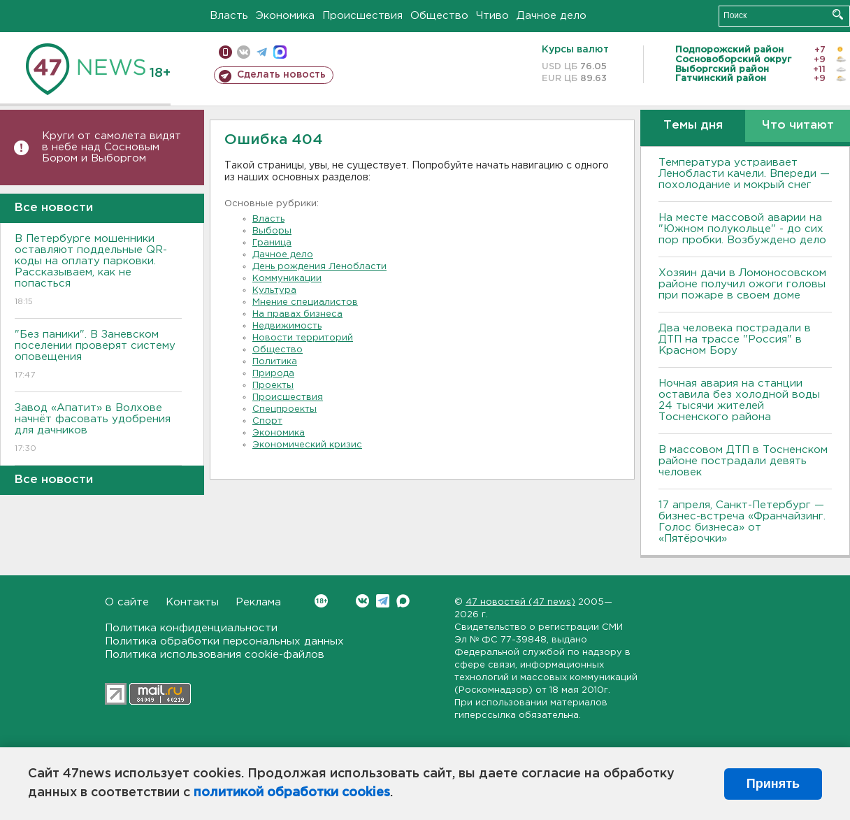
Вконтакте (321, 600)
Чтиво (492, 15)
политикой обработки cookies (292, 792)
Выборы (271, 231)
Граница (271, 243)
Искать (838, 14)
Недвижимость (287, 326)
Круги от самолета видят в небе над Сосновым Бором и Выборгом (111, 147)
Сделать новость (281, 75)
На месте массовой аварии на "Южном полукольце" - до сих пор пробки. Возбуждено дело (742, 229)
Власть (229, 15)
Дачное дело (551, 15)
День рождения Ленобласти (319, 267)
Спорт (267, 421)
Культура (274, 290)
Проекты (273, 385)
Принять (773, 784)
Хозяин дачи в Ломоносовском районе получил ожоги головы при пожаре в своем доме (742, 284)
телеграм (261, 52)
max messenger (280, 52)
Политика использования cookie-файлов (214, 654)
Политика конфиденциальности (191, 628)
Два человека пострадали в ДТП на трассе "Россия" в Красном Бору (734, 339)
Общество (439, 15)
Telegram (382, 600)
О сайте (127, 602)
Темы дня (693, 125)
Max (403, 600)
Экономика (285, 15)
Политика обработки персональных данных (224, 641)
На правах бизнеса (297, 314)
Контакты (192, 602)
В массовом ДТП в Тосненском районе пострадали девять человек (743, 461)
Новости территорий (302, 338)
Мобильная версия (225, 52)
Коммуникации (287, 278)
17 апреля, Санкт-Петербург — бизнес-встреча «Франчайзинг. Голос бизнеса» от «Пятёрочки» (742, 522)
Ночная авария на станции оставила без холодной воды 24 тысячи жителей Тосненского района (739, 400)
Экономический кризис (307, 445)
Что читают (798, 125)
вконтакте (243, 52)
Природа (273, 373)
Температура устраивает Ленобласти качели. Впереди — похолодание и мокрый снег (744, 173)
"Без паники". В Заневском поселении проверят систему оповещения (98, 355)
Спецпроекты (284, 409)
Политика (274, 362)
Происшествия (362, 15)
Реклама (258, 602)
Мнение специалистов (305, 302)
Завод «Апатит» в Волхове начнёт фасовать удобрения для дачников (98, 428)
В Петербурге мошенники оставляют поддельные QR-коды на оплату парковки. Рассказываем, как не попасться (98, 271)
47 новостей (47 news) (520, 602)
